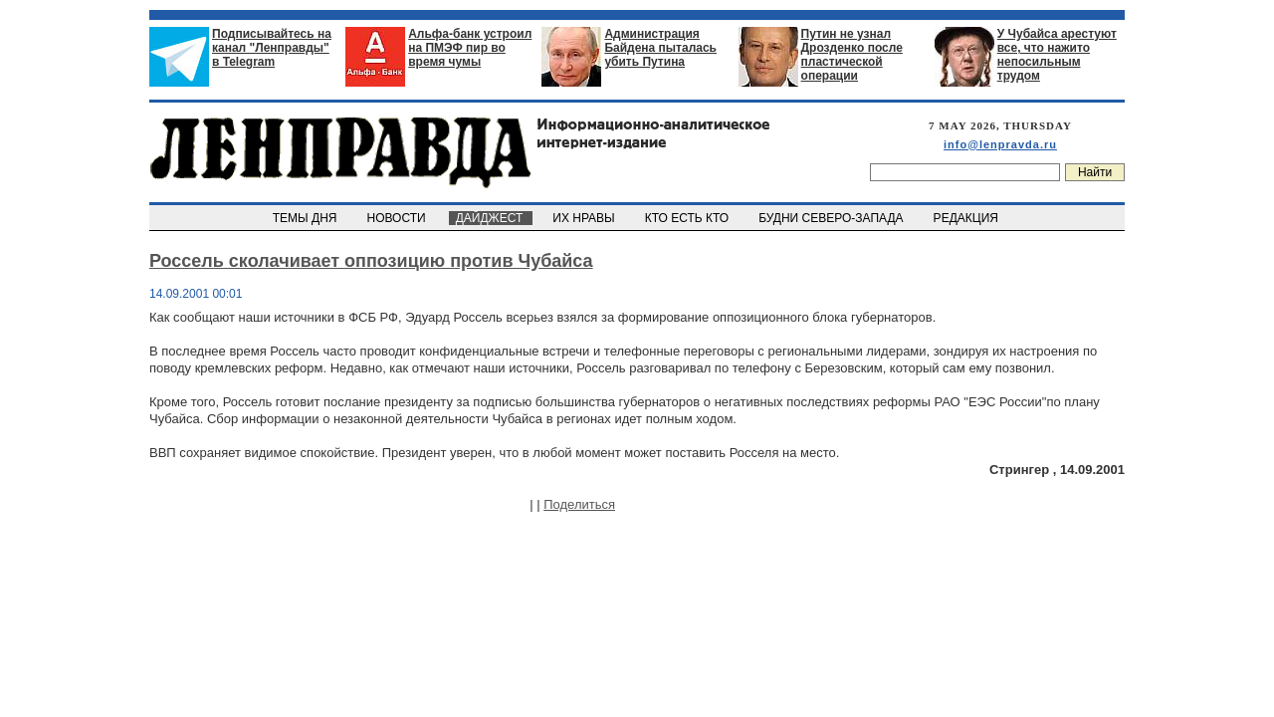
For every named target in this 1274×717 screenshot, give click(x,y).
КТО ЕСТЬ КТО (688, 218)
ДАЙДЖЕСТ (490, 218)
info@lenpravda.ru (1000, 144)
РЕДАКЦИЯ (967, 218)
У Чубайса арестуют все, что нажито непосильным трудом (1057, 55)
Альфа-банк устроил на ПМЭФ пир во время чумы (469, 48)
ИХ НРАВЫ (585, 218)
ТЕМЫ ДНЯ (306, 218)
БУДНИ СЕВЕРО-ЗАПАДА (832, 218)
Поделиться (579, 504)
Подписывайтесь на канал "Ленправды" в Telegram (271, 48)
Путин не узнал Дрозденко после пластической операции (852, 55)
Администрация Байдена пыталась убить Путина (660, 48)
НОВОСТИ (398, 218)
